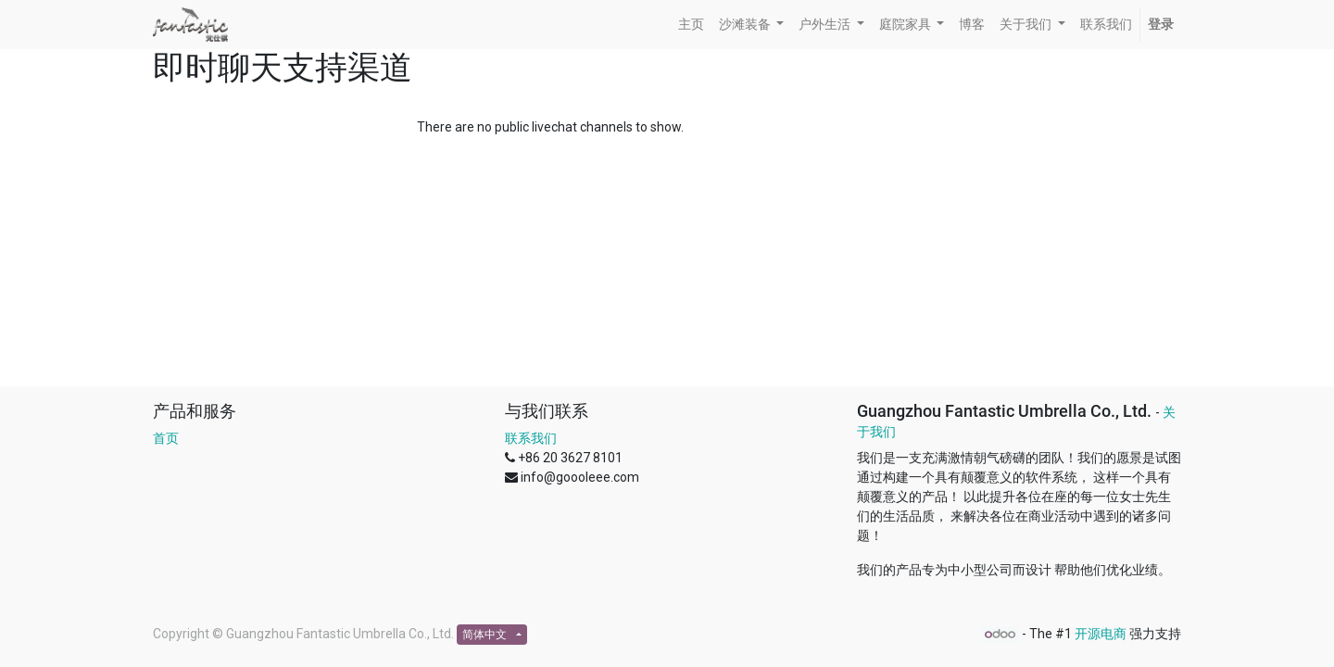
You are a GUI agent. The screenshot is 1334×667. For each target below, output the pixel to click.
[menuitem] (691, 24)
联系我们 (531, 438)
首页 (166, 438)
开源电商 (1100, 633)
